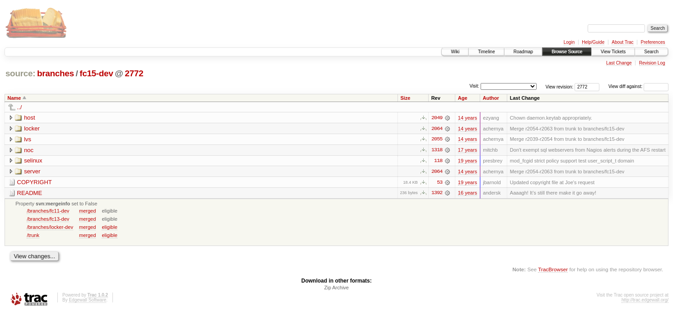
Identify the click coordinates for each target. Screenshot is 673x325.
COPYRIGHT (34, 182)
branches (55, 73)
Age (462, 98)
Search (651, 51)
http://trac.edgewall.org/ (645, 300)
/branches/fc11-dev (48, 211)
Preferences (653, 42)
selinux (33, 161)
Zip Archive (336, 288)
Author (491, 98)
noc (28, 150)
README (29, 193)
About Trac (622, 42)
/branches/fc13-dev (48, 219)
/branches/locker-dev (50, 227)
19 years (467, 161)
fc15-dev (96, 73)
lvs (27, 139)
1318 (436, 150)
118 (438, 161)
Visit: (474, 86)
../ (19, 107)
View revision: (560, 86)
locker (32, 128)
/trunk (33, 235)
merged (87, 211)
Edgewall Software (87, 300)
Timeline (486, 51)
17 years (467, 150)
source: (20, 73)
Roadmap (523, 51)
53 (439, 182)
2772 (134, 73)
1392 (436, 193)
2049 (436, 117)
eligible (109, 227)
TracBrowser (553, 270)
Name (14, 98)
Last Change (619, 62)
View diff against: (638, 86)
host (29, 117)
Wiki (455, 51)
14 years (467, 118)
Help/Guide (593, 42)
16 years (467, 193)
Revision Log (652, 62)
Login (569, 42)
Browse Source (566, 51)
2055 (436, 139)
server (32, 171)
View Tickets (613, 51)
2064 (436, 128)
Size (405, 98)
